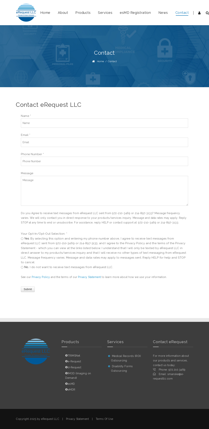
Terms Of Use (104, 418)
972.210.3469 (177, 369)
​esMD (71, 383)
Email (25, 135)
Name (26, 116)
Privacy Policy (41, 277)
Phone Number (32, 154)
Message (27, 173)
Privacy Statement (89, 277)
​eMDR (71, 389)
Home (100, 61)
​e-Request (74, 361)
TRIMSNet (74, 355)
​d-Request (74, 367)
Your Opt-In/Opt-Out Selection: (44, 233)
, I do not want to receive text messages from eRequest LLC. (68, 267)
